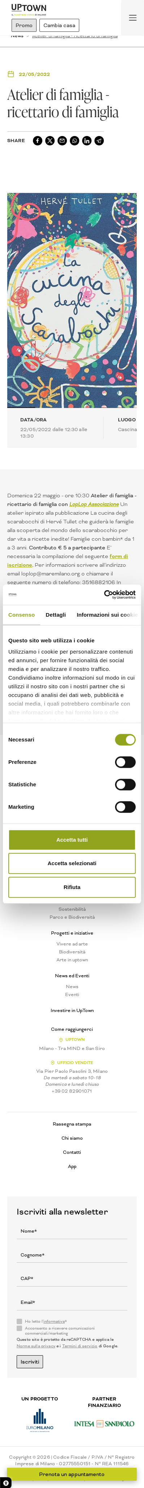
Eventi (72, 994)
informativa (54, 1321)
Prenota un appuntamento (72, 1474)
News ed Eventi (72, 975)
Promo (24, 25)
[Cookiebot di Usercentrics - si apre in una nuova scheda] (104, 594)
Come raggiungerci (72, 1029)
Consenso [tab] (21, 615)
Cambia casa (59, 25)
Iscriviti (30, 1361)
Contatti (72, 1152)
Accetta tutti (72, 840)
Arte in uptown (72, 959)
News (72, 986)
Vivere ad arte (72, 944)
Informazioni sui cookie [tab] (107, 615)
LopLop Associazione (94, 504)
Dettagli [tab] (56, 615)
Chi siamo (72, 1138)
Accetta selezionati (71, 863)
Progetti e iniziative (72, 933)
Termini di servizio (80, 1346)
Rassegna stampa (72, 1124)
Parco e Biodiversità (72, 917)
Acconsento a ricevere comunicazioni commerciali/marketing (60, 1331)
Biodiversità (72, 952)
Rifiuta (72, 887)
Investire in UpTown (72, 1010)
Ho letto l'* (46, 1321)
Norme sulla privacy (36, 1346)
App (72, 1166)
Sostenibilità (72, 909)
